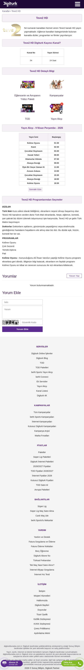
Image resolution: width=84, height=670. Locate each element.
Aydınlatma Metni (42, 633)
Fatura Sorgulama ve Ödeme (42, 542)
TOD (42, 363)
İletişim (42, 591)
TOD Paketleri (42, 367)
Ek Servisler (42, 381)
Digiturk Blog (42, 358)
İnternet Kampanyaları (42, 421)
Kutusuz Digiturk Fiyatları (42, 480)
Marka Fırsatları (42, 435)
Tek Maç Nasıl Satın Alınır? (42, 565)
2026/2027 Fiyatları (42, 466)
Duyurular (42, 610)
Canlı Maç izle (42, 516)
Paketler (42, 452)
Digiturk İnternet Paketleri (42, 461)
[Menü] (77, 4)
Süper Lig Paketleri (42, 457)
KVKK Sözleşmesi (42, 624)
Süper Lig (42, 506)
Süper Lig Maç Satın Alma (42, 511)
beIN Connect (42, 377)
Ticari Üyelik (42, 614)
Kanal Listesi (42, 391)
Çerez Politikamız (42, 628)
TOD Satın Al (42, 485)
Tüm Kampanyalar (42, 412)
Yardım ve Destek (42, 537)
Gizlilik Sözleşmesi (42, 619)
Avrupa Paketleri (41, 490)
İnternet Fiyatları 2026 (42, 475)
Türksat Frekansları (42, 560)
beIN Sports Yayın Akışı (42, 372)
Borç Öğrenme (42, 551)
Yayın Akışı (42, 386)
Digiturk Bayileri (42, 605)
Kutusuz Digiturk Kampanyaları (42, 426)
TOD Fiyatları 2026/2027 (42, 471)
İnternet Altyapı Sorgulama (42, 570)
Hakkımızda (42, 600)
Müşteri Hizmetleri (42, 596)
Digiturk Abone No (42, 556)
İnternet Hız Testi (42, 574)
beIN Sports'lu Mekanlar (42, 520)
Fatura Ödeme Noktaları (42, 546)
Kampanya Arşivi (42, 431)
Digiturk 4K (42, 395)
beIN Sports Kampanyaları (42, 417)
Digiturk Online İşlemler (42, 353)
